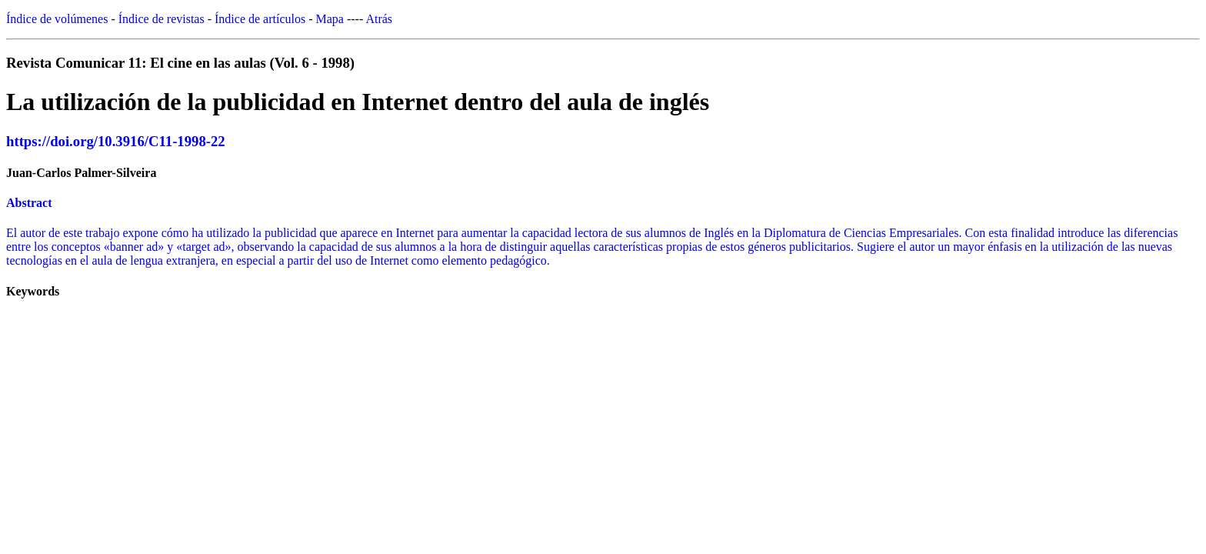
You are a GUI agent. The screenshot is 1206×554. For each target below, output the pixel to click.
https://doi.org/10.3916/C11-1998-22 (115, 141)
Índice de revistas (161, 18)
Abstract (29, 202)
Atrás (378, 18)
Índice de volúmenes (57, 18)
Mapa (330, 18)
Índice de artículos (260, 18)
